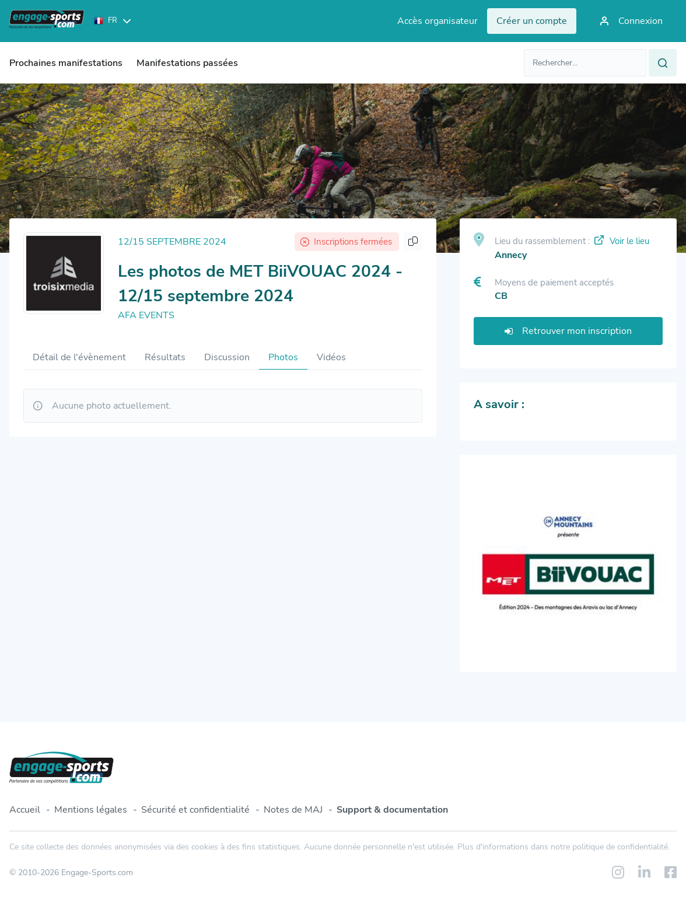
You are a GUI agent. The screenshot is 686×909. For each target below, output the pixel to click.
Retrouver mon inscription (568, 331)
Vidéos (331, 357)
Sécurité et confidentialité (195, 809)
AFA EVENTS (146, 315)
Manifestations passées (187, 63)
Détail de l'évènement (79, 357)
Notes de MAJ (293, 809)
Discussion (227, 357)
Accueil (24, 809)
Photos (283, 357)
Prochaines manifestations (66, 63)
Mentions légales (90, 809)
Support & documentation (392, 809)
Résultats (165, 357)
